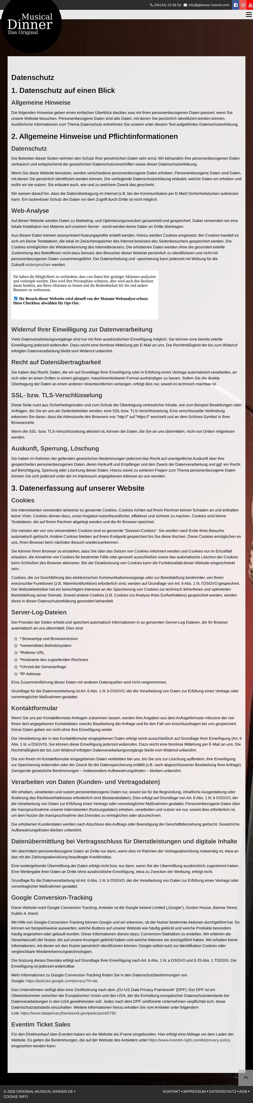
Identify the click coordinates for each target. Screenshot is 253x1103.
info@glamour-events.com (209, 5)
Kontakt (171, 1091)
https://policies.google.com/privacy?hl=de (62, 981)
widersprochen (38, 265)
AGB (243, 1091)
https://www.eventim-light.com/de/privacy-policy (189, 1040)
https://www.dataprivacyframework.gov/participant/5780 (68, 1013)
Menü (249, 15)
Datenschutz (222, 1091)
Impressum (194, 1091)
